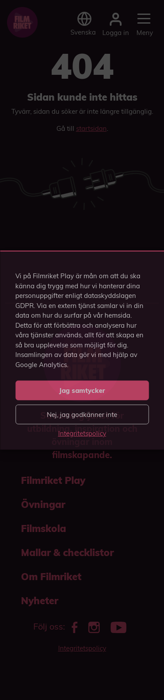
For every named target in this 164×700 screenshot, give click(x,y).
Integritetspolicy (82, 433)
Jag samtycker (82, 390)
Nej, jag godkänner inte (82, 414)
